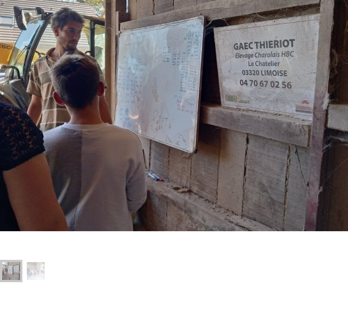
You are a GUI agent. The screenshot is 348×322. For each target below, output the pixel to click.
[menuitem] (11, 271)
